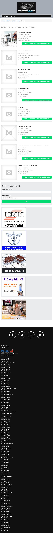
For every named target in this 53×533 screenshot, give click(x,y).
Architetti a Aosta (5, 359)
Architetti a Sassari (5, 519)
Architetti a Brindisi (5, 483)
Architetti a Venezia (5, 527)
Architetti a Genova (5, 435)
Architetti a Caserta (5, 369)
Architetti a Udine (5, 410)
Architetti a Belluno (5, 421)
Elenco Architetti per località (7, 355)
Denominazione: (6, 195)
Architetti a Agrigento (6, 358)
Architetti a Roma (5, 517)
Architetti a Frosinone (6, 377)
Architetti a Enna (4, 374)
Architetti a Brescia (5, 424)
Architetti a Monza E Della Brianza (8, 388)
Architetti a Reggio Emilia (6, 516)
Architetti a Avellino (5, 419)
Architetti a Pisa (4, 396)
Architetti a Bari (4, 478)
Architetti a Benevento (6, 479)
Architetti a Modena (5, 503)
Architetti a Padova (5, 449)
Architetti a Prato (5, 456)
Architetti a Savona (5, 404)
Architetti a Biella (5, 422)
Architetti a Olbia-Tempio (6, 506)
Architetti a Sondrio (5, 405)
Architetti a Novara (5, 505)
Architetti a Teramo (5, 522)
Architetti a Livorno (5, 498)
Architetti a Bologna (5, 481)
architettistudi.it (4, 345)
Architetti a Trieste (5, 525)
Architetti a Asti (4, 361)
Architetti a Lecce (5, 382)
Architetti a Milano (5, 445)
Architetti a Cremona (5, 372)
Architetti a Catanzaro (6, 486)
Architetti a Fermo (5, 432)
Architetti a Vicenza (5, 472)
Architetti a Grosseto (5, 378)
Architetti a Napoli (5, 446)
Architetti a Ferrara (5, 490)
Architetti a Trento (5, 408)
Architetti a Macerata (6, 500)
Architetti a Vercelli (5, 470)
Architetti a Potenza (5, 397)
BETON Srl (20, 107)
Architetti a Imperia (5, 437)
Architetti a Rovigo (5, 402)
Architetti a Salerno (5, 461)
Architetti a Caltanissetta (6, 426)
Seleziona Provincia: (7, 189)
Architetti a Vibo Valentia (6, 413)
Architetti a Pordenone (6, 513)
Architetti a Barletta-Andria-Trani (8, 362)
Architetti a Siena (5, 462)
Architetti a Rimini (5, 459)
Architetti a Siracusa (5, 521)
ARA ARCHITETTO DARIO (24, 69)
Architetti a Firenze (5, 375)
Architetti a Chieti (5, 370)
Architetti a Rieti (4, 401)
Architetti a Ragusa (5, 514)
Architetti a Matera (5, 502)
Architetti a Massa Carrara (7, 443)
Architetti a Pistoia (5, 454)
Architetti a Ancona (5, 475)
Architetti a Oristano (5, 391)
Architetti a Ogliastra (5, 448)
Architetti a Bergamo (5, 364)
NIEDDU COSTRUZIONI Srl (24, 126)
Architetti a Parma (5, 393)
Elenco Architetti (16, 20)
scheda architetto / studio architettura (37, 43)
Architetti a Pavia (5, 451)
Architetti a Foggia (5, 434)
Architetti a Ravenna (5, 399)
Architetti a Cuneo (5, 489)
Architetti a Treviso (5, 467)
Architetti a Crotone (5, 430)
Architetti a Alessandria (6, 416)
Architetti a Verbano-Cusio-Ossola (8, 412)
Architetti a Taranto (5, 464)
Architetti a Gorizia (5, 494)
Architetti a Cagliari (5, 367)
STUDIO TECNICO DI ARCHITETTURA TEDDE (28, 165)
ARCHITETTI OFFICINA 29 (24, 88)
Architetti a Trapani (5, 524)
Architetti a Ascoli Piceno (6, 476)
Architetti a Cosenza (5, 487)
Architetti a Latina (5, 497)
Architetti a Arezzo (5, 418)
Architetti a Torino (5, 465)
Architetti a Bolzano (5, 366)
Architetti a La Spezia (5, 438)
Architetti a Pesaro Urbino (7, 394)
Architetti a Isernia (5, 495)
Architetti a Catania (5, 427)
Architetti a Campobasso (6, 484)
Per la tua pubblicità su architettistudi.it (9, 353)
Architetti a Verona (5, 529)
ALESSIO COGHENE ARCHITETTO (25, 51)
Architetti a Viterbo (5, 530)
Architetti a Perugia (5, 509)
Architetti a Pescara (5, 453)
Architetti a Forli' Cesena (6, 492)
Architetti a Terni (5, 407)
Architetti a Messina (5, 386)
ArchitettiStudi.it (6, 20)
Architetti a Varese (5, 468)
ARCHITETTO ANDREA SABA (24, 32)
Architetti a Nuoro (5, 389)
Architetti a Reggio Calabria (7, 457)
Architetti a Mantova (5, 385)
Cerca (26, 201)
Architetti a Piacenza (5, 511)
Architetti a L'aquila (5, 380)
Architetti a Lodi (4, 383)
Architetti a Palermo (5, 508)
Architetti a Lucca (5, 442)
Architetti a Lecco (5, 440)
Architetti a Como (5, 429)
